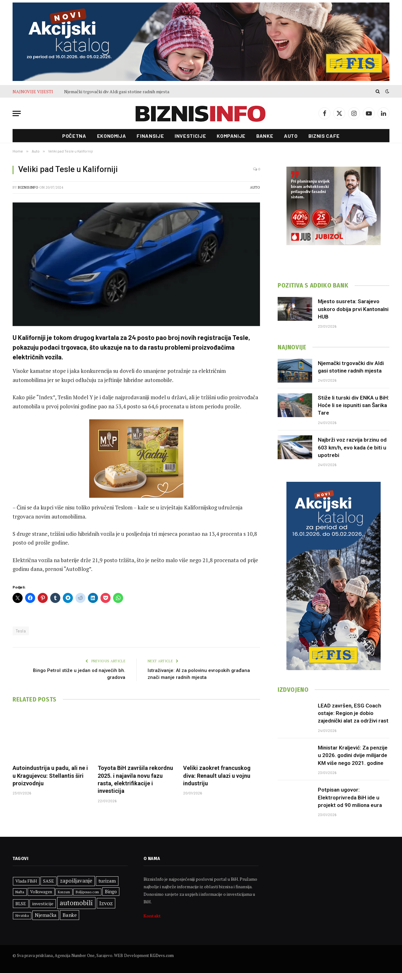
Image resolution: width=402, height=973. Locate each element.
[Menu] (17, 113)
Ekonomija (111, 136)
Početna (74, 136)
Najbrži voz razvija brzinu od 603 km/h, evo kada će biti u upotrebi (352, 447)
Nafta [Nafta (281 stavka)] (19, 892)
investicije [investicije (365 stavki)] (42, 903)
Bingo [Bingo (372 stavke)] (111, 892)
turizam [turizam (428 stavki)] (107, 880)
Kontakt (152, 916)
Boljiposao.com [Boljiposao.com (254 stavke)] (87, 892)
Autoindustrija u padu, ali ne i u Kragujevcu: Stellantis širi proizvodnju (50, 776)
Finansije (150, 136)
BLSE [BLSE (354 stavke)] (20, 903)
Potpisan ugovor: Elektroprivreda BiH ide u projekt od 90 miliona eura (350, 797)
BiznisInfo (28, 187)
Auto (291, 136)
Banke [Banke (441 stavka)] (69, 914)
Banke (264, 136)
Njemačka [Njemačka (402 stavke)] (46, 915)
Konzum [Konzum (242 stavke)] (64, 892)
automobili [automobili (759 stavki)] (76, 902)
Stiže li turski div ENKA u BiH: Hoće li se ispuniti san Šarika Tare (353, 405)
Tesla (21, 630)
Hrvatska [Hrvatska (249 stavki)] (22, 915)
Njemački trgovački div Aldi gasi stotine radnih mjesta (116, 91)
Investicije (190, 136)
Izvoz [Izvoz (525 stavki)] (106, 903)
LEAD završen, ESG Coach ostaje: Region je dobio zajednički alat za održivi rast (353, 713)
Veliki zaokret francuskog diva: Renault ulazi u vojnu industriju (217, 776)
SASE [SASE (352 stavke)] (48, 881)
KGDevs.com (162, 955)
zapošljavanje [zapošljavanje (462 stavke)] (76, 880)
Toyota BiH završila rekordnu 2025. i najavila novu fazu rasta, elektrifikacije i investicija (135, 779)
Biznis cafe (324, 136)
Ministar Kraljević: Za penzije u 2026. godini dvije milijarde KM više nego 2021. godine (353, 755)
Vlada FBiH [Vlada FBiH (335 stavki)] (26, 881)
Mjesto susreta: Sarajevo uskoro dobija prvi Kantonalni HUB (353, 309)
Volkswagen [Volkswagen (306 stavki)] (41, 892)
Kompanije (231, 136)
